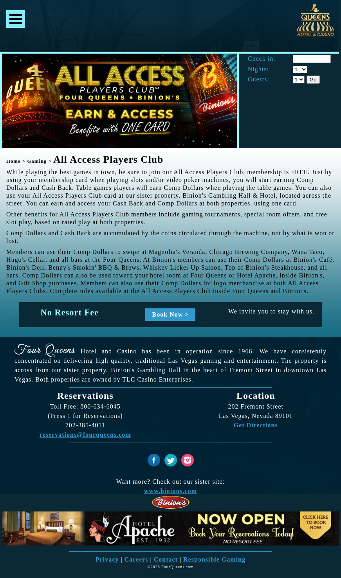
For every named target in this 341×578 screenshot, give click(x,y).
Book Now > (170, 314)
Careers (136, 559)
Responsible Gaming (214, 559)
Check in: (262, 59)
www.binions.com (170, 491)
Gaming (37, 161)
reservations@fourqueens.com (85, 434)
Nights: (258, 69)
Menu (15, 19)
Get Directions (256, 425)
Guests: (258, 79)
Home (13, 161)
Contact (166, 559)
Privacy (107, 559)
